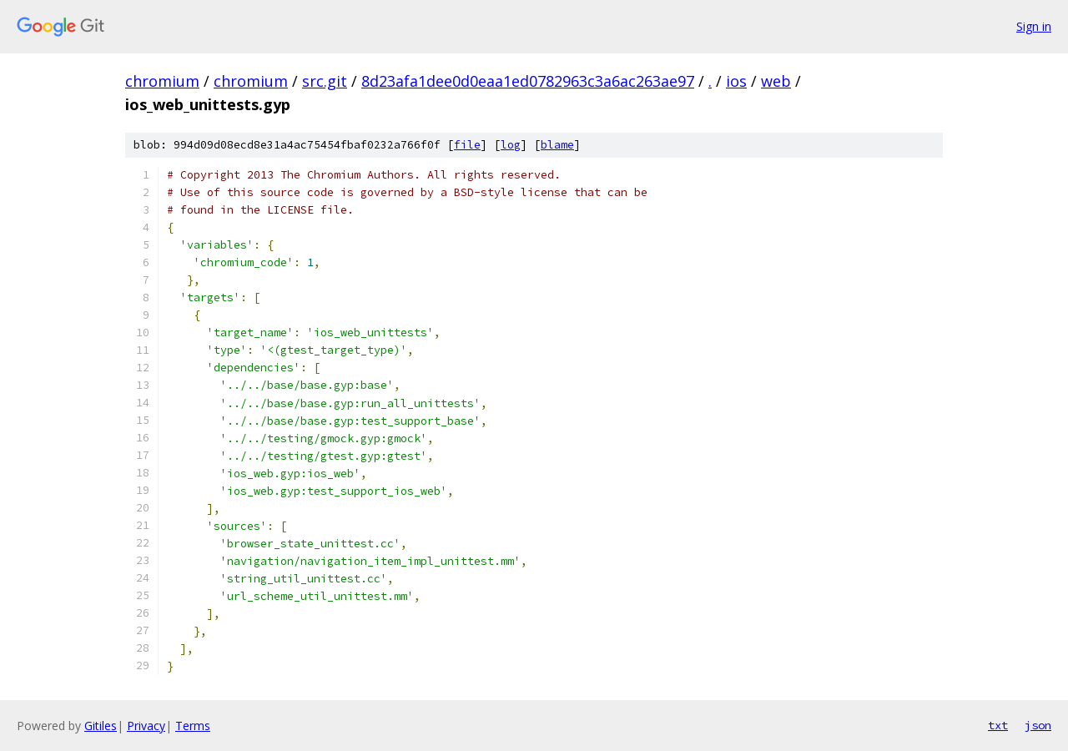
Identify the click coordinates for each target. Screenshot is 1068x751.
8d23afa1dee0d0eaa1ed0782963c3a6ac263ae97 (527, 81)
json (1038, 725)
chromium (162, 81)
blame (557, 145)
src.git (324, 81)
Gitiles (100, 725)
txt (998, 725)
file (467, 145)
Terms (192, 725)
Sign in (1033, 26)
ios (736, 81)
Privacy (146, 725)
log (511, 145)
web (776, 81)
